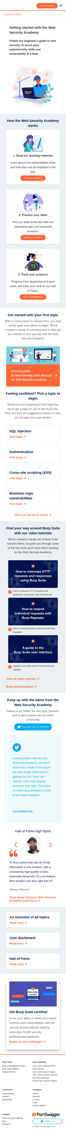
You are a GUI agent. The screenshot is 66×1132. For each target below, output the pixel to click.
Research (6, 1124)
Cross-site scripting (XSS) (43, 1066)
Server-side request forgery (44, 1081)
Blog (4, 1121)
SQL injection (38, 1069)
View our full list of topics (31, 514)
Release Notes (8, 1072)
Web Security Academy (12, 1118)
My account (47, 6)
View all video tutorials (21, 678)
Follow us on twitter (33, 727)
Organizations (8, 1093)
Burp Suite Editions (10, 1069)
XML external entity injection (44, 1075)
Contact (35, 1099)
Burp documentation (19, 686)
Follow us (47, 1121)
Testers (5, 1096)
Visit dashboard (33, 297)
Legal (34, 1102)
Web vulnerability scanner (13, 1066)
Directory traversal (40, 1078)
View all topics (33, 178)
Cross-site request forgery (44, 1072)
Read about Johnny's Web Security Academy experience (32, 899)
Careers (36, 1096)
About (35, 1093)
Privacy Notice (38, 1105)
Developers (7, 1099)
